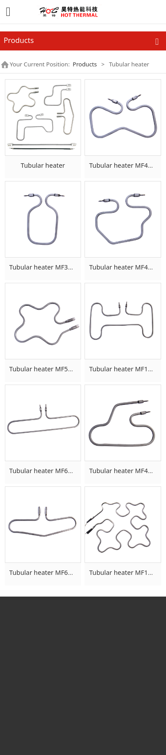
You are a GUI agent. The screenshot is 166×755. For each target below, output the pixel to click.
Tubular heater (43, 165)
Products (85, 64)
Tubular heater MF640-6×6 (48, 470)
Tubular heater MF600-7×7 (48, 572)
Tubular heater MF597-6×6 (48, 369)
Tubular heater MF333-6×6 (48, 267)
